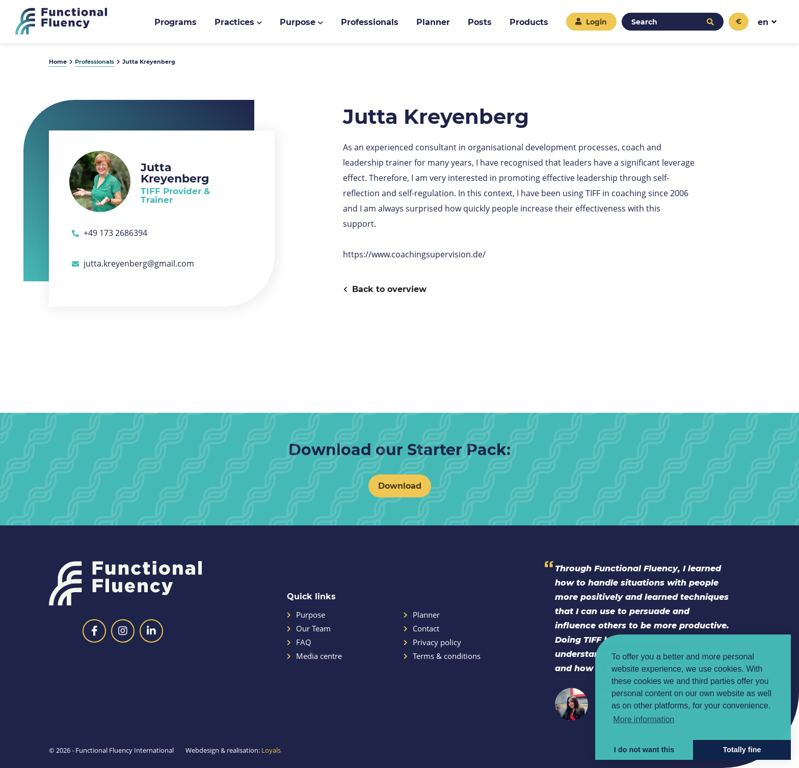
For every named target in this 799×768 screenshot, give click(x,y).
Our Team (309, 628)
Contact (421, 628)
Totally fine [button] (742, 750)
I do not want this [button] (644, 750)
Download (399, 485)
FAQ (299, 642)
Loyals (271, 750)
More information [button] (643, 719)
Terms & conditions (442, 656)
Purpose (306, 615)
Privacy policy (432, 642)
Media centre (314, 656)
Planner (422, 615)
